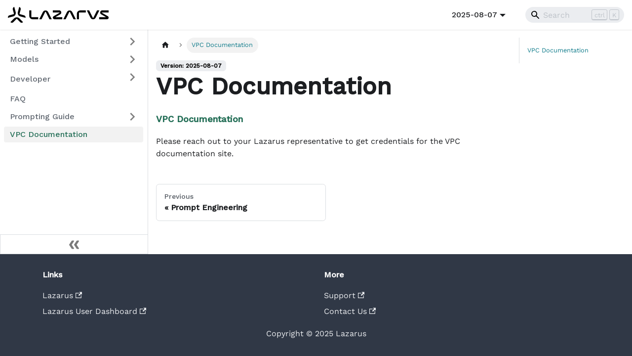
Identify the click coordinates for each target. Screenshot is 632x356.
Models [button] (24, 59)
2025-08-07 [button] (474, 14)
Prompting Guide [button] (42, 116)
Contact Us (350, 311)
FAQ (18, 98)
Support (344, 295)
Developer (30, 79)
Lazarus (62, 295)
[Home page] (165, 45)
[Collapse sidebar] (74, 244)
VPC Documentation (48, 134)
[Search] (574, 15)
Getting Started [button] (40, 41)
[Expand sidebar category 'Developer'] (132, 77)
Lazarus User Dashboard (94, 311)
